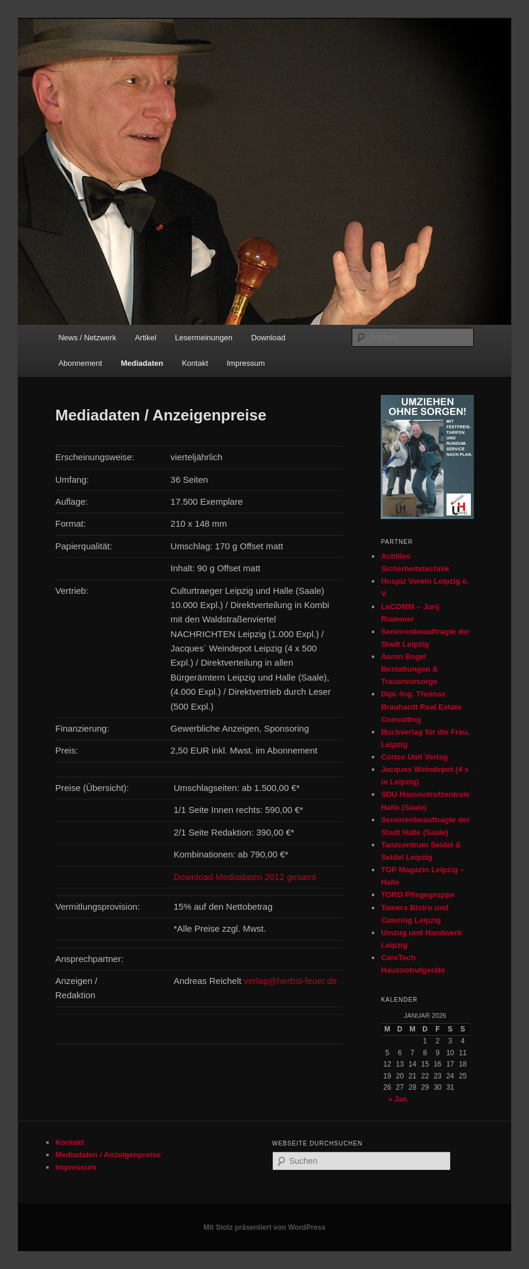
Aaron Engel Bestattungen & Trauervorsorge (409, 669)
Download (268, 337)
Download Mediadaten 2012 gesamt (245, 877)
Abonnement (80, 363)
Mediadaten (142, 363)
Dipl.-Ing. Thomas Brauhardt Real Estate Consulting (421, 706)
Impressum (245, 363)
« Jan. (398, 1099)
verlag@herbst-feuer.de (290, 981)
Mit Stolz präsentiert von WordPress (264, 1227)
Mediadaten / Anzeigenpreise (108, 1154)
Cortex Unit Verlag (414, 756)
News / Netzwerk (87, 337)
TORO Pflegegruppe (417, 894)
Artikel (145, 337)
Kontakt (195, 363)
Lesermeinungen (203, 337)
